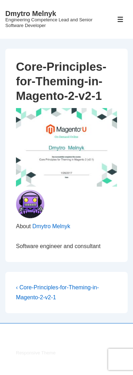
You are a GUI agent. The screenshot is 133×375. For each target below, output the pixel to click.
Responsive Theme (36, 352)
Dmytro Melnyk (30, 13)
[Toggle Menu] (120, 19)
